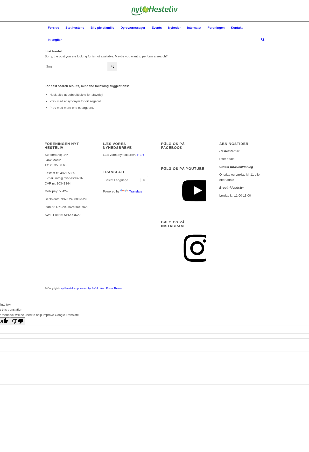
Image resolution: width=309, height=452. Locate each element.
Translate (131, 191)
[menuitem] (53, 28)
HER (140, 155)
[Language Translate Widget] (125, 180)
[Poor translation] (17, 321)
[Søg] (261, 40)
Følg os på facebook (173, 146)
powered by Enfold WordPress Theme (99, 288)
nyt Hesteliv (68, 288)
